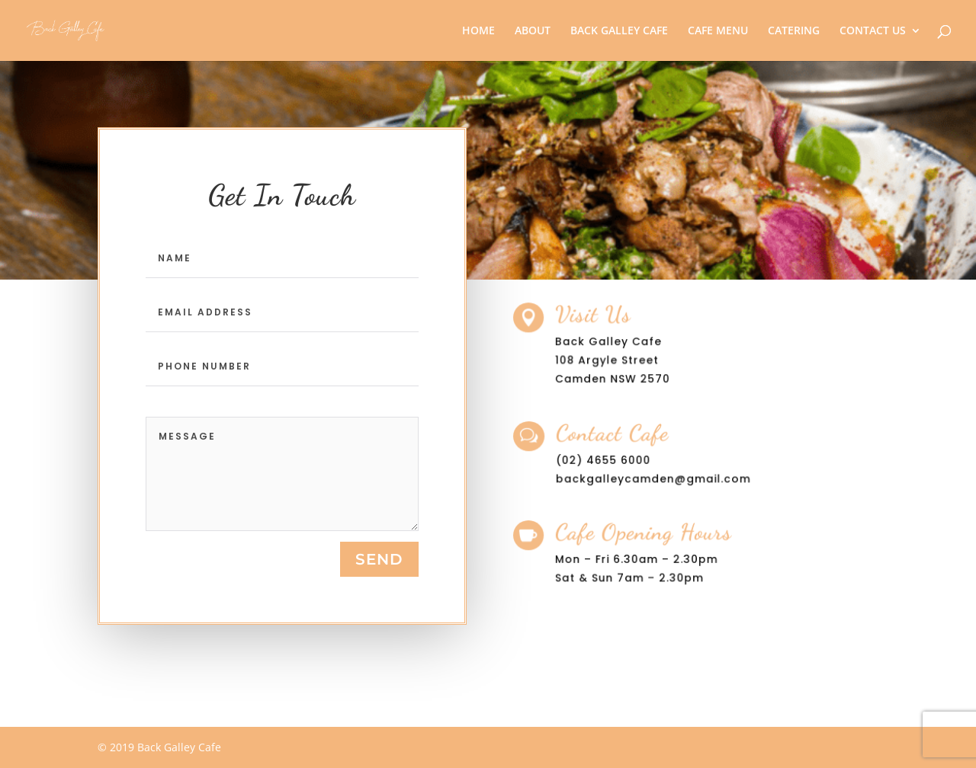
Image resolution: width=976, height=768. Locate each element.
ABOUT (533, 31)
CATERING (794, 31)
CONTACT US (873, 31)
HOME (478, 31)
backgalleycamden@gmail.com (655, 478)
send (379, 559)
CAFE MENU (718, 31)
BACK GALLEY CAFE (619, 31)
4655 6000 (622, 460)
